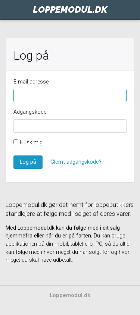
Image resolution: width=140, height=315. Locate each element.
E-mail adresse (31, 82)
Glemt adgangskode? (76, 162)
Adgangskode (29, 112)
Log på (28, 162)
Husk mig (28, 142)
